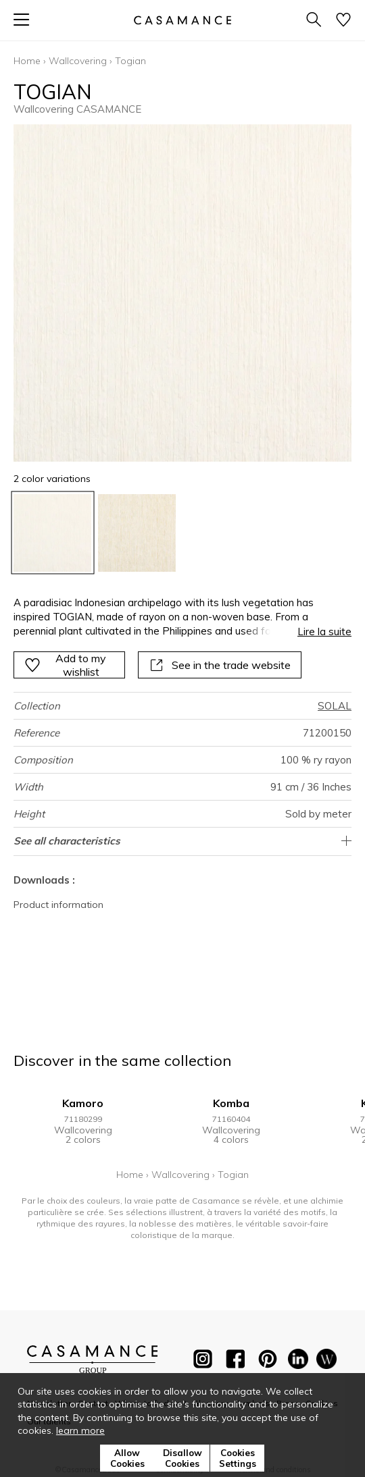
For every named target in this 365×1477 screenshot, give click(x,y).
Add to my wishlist (65, 664)
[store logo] (182, 20)
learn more (80, 1430)
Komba (231, 1103)
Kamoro (82, 1103)
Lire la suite (324, 631)
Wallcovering (78, 61)
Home (27, 61)
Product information (58, 904)
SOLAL (334, 705)
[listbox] (182, 533)
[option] (52, 533)
